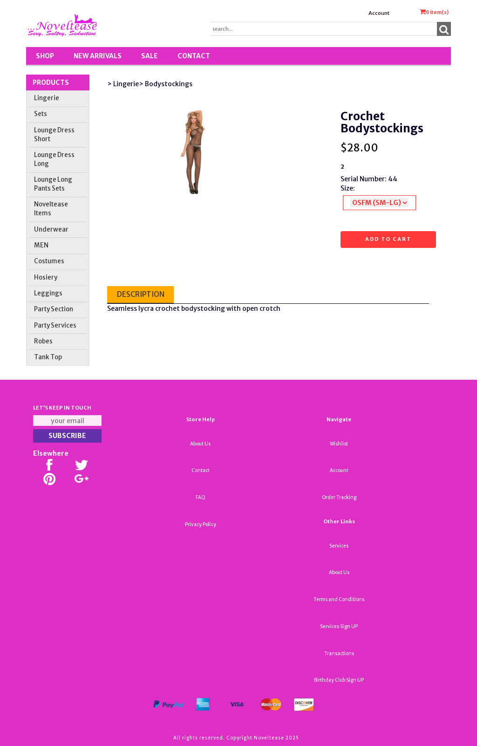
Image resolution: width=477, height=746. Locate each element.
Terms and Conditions (338, 599)
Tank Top (48, 357)
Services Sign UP (339, 626)
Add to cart (388, 239)
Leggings (48, 293)
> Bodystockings (165, 84)
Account (378, 13)
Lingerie (46, 98)
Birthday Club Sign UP (339, 680)
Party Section (53, 309)
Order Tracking (339, 497)
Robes (43, 341)
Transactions (339, 653)
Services (338, 546)
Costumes (49, 261)
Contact (193, 56)
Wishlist (339, 444)
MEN (41, 245)
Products (51, 82)
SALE (149, 56)
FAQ (200, 497)
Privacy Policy (200, 524)
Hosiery (45, 277)
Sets (40, 114)
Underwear (51, 229)
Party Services (55, 325)
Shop (45, 56)
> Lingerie (123, 84)
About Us (200, 444)
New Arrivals (98, 56)
